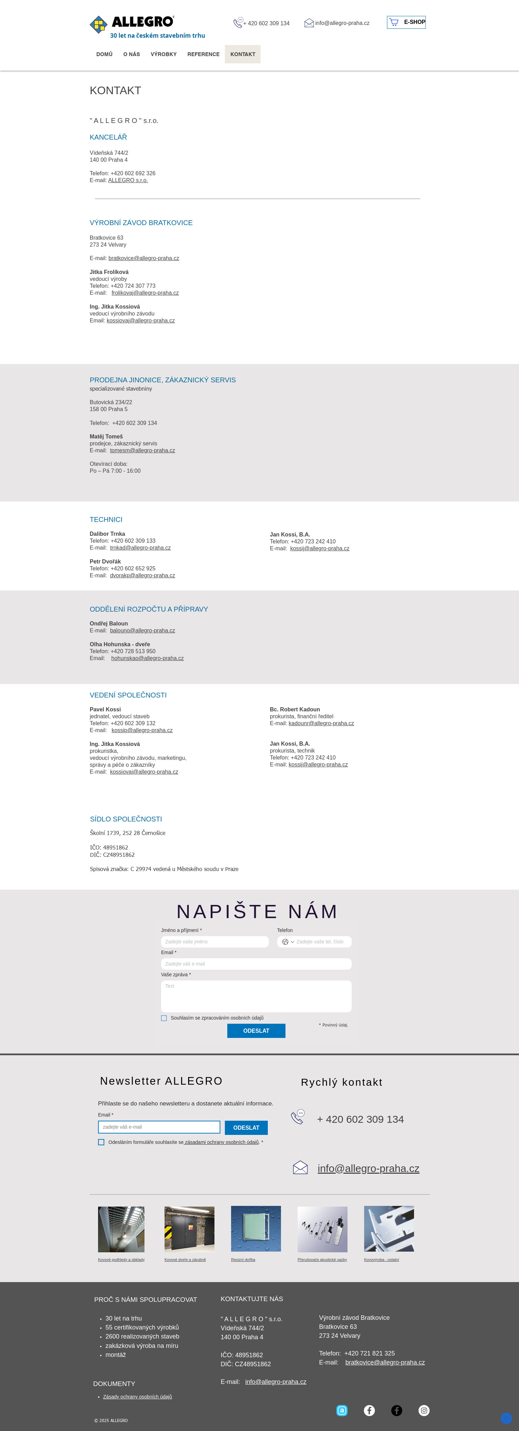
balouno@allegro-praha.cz (142, 630)
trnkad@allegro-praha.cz (140, 548)
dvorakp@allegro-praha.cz (142, 575)
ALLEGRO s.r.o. (128, 180)
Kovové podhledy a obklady (121, 1259)
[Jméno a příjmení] (213, 942)
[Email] (254, 964)
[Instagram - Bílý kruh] (424, 1410)
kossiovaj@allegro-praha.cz (141, 320)
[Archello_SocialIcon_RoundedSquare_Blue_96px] (342, 1410)
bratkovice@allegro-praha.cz (143, 258)
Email (168, 953)
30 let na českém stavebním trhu (157, 35)
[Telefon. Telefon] (321, 942)
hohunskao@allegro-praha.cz (147, 658)
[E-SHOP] (406, 22)
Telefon (285, 930)
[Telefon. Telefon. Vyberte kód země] (288, 942)
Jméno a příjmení (181, 930)
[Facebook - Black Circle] (396, 1410)
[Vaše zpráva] (256, 996)
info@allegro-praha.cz (342, 23)
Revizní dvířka (243, 1259)
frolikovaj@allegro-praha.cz (145, 293)
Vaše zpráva (176, 975)
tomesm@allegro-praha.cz (142, 450)
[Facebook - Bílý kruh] (369, 1410)
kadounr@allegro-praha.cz (321, 723)
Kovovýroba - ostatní (381, 1259)
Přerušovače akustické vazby (322, 1259)
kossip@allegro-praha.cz (142, 730)
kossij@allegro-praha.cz (320, 548)
